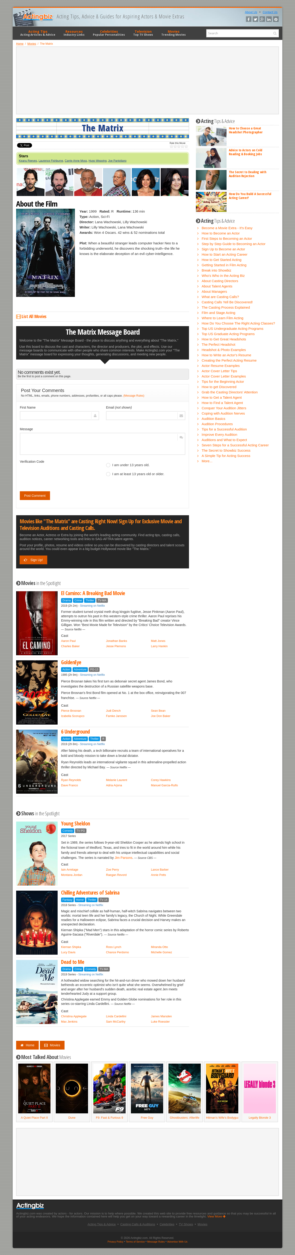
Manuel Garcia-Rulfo (164, 785)
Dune (71, 1117)
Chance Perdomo (117, 952)
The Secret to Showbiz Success (226, 450)
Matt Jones (158, 641)
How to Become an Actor (221, 233)
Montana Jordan (71, 875)
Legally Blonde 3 (260, 1117)
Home (27, 1045)
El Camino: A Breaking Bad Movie (93, 593)
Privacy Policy (115, 1241)
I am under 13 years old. (128, 465)
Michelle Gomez (161, 952)
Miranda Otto (159, 947)
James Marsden (161, 1016)
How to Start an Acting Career (224, 254)
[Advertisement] (147, 80)
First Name (27, 407)
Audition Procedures (217, 424)
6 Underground (75, 731)
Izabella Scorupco (72, 716)
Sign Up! (33, 560)
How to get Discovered (219, 387)
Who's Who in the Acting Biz (223, 276)
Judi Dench (113, 710)
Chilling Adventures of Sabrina (90, 892)
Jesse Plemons (116, 646)
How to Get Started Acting (222, 260)
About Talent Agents (217, 286)
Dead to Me (72, 961)
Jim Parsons (123, 858)
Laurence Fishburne (50, 160)
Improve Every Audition (219, 434)
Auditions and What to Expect (224, 440)
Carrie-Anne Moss (76, 160)
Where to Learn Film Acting (222, 318)
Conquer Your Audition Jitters (224, 408)
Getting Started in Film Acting (224, 265)
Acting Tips (37, 33)
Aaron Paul (68, 641)
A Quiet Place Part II (34, 1117)
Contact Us (270, 12)
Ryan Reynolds (71, 780)
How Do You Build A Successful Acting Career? (250, 195)
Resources (74, 33)
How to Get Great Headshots (224, 339)
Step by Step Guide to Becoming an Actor (234, 244)
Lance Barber (160, 869)
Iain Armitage (69, 869)
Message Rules (156, 1241)
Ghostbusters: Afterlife (184, 1117)
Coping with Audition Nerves (223, 413)
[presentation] (55, 474)
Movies (173, 33)
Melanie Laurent (116, 780)
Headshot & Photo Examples (224, 350)
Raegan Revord (116, 875)
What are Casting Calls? (220, 297)
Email (119, 407)
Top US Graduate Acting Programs (228, 334)
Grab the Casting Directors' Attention (230, 392)
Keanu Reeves (28, 160)
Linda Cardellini (116, 1016)
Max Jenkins (69, 1021)
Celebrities (109, 33)
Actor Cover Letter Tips (219, 371)
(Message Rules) (133, 395)
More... (207, 461)
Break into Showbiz (216, 270)
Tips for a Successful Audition (224, 429)
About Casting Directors (220, 281)
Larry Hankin (159, 646)
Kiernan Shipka (71, 947)
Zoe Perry (112, 869)
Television (143, 33)
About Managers (214, 291)
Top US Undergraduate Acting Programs (232, 329)
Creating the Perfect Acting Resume (229, 360)
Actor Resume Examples (221, 366)
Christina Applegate (74, 1016)
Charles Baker (70, 646)
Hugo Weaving (97, 160)
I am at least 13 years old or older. (135, 474)
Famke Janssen (116, 716)
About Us (251, 12)
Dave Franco (69, 785)
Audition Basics (213, 419)
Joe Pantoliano (117, 160)
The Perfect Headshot (218, 344)
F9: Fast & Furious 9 (109, 1117)
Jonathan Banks (116, 641)
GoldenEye (71, 662)
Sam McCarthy (115, 1021)
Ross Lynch (113, 947)
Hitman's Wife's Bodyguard (224, 1117)
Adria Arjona (114, 785)
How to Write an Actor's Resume (226, 355)
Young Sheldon (75, 823)
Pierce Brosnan (71, 710)
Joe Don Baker (160, 716)
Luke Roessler (160, 1021)
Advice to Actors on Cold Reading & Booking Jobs (245, 152)
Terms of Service (135, 1241)
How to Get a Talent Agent (222, 397)
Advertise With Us (177, 1241)
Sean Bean (158, 710)
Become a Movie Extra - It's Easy (227, 228)
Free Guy (147, 1117)
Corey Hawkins (161, 780)
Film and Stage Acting (218, 313)
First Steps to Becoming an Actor (227, 238)
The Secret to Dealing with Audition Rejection (247, 174)
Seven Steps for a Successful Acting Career (235, 445)
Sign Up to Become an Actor (223, 249)
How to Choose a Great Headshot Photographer (246, 130)
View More (216, 1216)
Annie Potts (158, 875)
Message (26, 429)
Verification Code (32, 461)
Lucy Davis (68, 952)
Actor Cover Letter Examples (224, 376)
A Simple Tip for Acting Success (226, 456)
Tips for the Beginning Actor (223, 381)
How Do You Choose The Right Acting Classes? (238, 323)
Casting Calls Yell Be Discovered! (227, 302)
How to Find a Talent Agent (222, 403)
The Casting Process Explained (226, 307)
